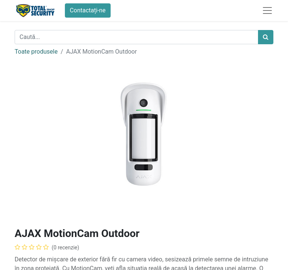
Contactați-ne (88, 10)
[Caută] (265, 37)
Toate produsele (36, 51)
